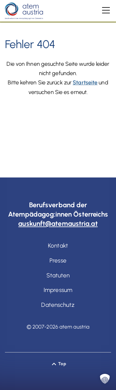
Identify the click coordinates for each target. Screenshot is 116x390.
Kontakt (58, 245)
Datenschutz (58, 304)
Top (62, 363)
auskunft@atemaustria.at (57, 223)
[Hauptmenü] (106, 10)
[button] (105, 379)
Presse (58, 260)
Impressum (58, 290)
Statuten (58, 275)
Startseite (85, 82)
